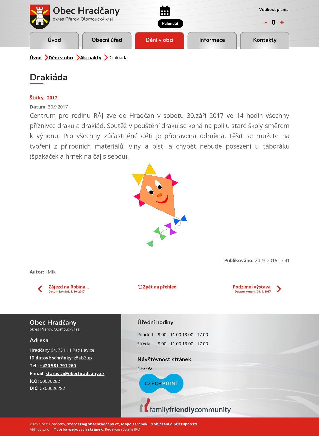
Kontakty (264, 40)
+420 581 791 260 (58, 366)
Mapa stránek (134, 423)
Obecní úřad (107, 40)
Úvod (54, 40)
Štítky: (37, 98)
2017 (52, 98)
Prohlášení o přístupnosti (173, 423)
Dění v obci (159, 40)
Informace (212, 40)
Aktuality (90, 58)
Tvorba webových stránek (78, 429)
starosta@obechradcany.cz (75, 373)
